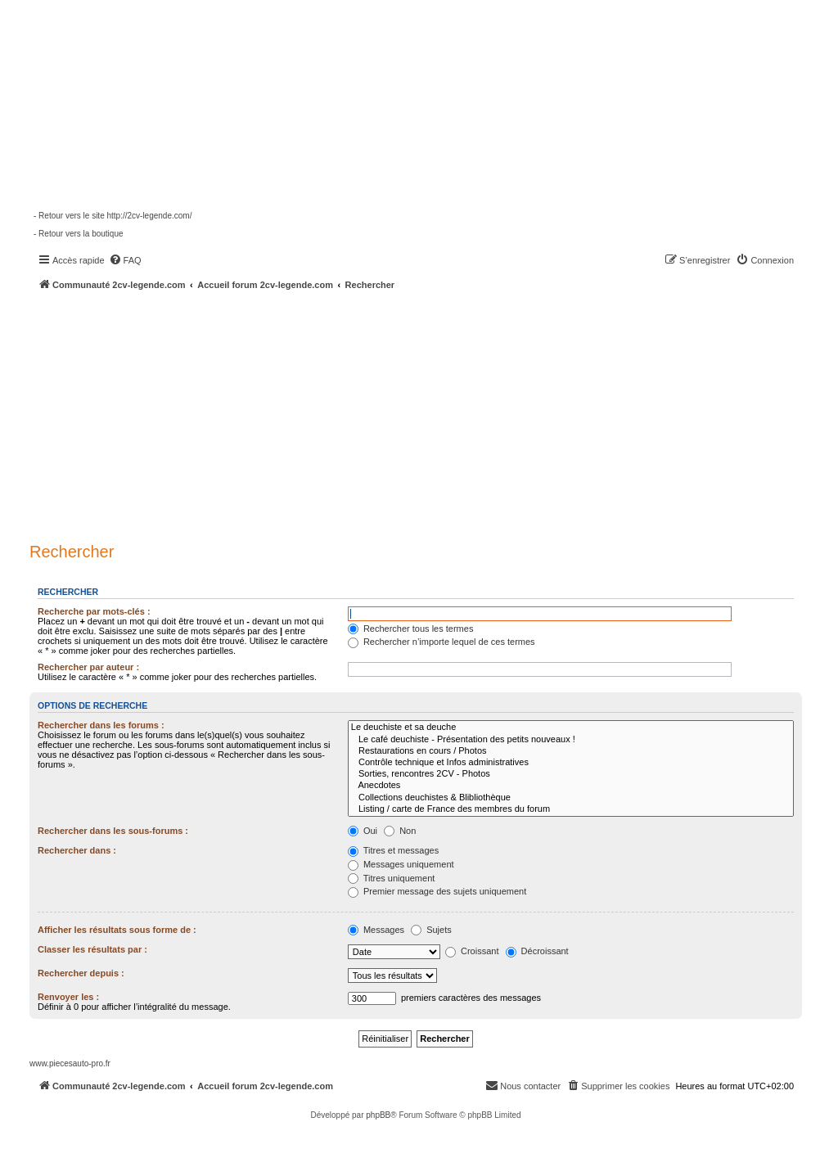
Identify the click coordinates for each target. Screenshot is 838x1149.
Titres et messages (393, 850)
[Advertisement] (433, 413)
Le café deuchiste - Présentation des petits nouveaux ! (570, 740)
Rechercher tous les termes (411, 628)
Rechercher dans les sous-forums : (113, 831)
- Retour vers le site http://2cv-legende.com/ (112, 215)
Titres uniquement (391, 878)
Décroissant (537, 951)
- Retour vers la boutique (79, 233)
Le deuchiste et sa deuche (570, 727)
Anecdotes (570, 785)
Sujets (431, 930)
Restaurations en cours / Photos (570, 751)
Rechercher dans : (77, 850)
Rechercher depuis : (81, 973)
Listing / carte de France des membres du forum (570, 809)
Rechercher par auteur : (88, 667)
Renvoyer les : (68, 997)
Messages (376, 930)
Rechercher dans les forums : (101, 725)
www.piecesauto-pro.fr (69, 1063)
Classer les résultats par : (92, 949)
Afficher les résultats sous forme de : (117, 930)
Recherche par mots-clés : (94, 611)
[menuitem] (125, 260)
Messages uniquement (401, 864)
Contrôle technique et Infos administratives (570, 762)
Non (400, 831)
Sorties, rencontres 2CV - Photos (570, 774)
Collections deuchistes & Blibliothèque (570, 798)
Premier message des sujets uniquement (437, 891)
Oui (362, 831)
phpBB (378, 1115)
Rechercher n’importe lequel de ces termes (441, 642)
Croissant (472, 951)
